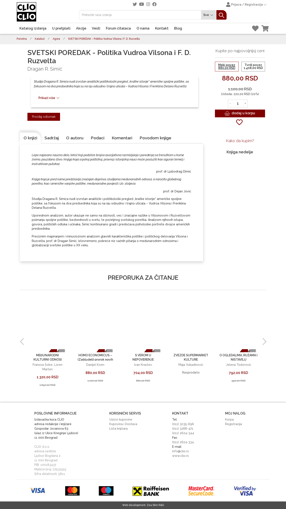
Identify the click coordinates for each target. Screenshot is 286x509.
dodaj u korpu (240, 113)
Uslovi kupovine (120, 419)
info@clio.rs (180, 451)
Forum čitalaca (118, 28)
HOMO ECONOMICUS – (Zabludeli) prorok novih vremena (95, 359)
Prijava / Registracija (246, 5)
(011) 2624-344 (183, 433)
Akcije (81, 28)
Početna (22, 38)
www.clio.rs (180, 455)
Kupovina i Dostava (123, 424)
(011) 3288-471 (182, 428)
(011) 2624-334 (183, 442)
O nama (143, 28)
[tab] (30, 138)
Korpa (229, 419)
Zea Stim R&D (155, 505)
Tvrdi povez (253, 66)
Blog (178, 28)
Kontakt (161, 28)
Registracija (233, 424)
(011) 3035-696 (183, 424)
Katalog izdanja (32, 28)
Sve (208, 15)
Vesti (96, 28)
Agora (56, 38)
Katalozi (40, 38)
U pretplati (61, 28)
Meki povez (226, 66)
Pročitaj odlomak (44, 116)
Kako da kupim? (240, 140)
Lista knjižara (118, 428)
